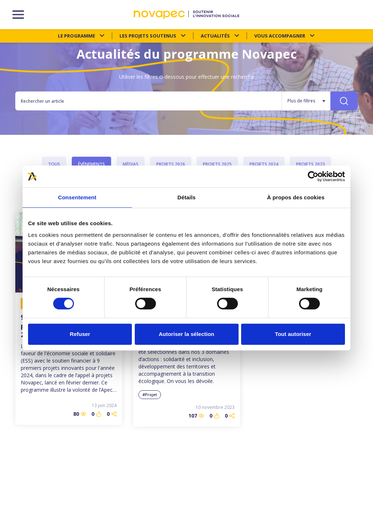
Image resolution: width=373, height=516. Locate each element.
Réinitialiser (346, 115)
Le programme (76, 35)
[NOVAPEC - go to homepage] (186, 14)
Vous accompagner (279, 35)
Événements (91, 164)
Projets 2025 (217, 164)
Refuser (80, 334)
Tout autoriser (293, 334)
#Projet (149, 394)
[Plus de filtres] (306, 100)
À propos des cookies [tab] (296, 197)
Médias (130, 164)
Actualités (215, 35)
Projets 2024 (264, 164)
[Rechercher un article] (148, 100)
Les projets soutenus (147, 35)
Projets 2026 (170, 164)
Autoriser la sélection (187, 334)
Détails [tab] (186, 197)
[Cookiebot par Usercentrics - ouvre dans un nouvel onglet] (313, 176)
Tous (54, 164)
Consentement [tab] (77, 197)
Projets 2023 (310, 164)
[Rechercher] (344, 100)
